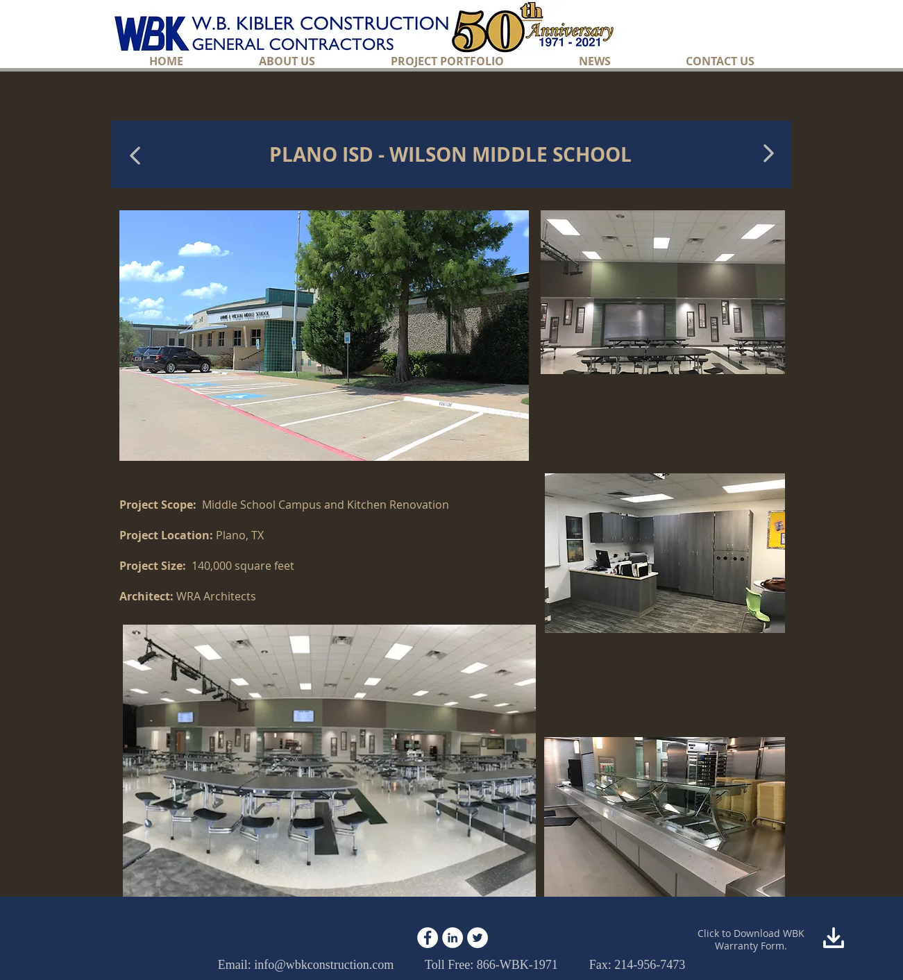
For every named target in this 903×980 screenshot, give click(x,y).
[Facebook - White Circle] (427, 937)
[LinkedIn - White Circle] (452, 937)
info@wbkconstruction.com (324, 965)
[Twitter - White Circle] (477, 937)
